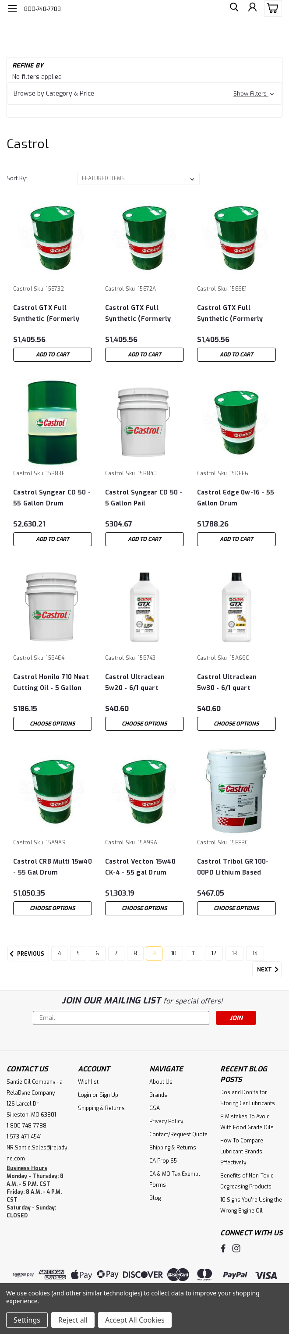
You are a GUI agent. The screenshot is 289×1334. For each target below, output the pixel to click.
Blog (155, 1198)
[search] (232, 9)
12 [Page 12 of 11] (213, 953)
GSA (154, 1108)
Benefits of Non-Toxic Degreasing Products (246, 1181)
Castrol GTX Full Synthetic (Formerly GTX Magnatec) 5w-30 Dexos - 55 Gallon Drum (235, 314)
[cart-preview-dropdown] (271, 8)
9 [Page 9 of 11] (154, 953)
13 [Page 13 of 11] (234, 953)
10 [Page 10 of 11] (173, 953)
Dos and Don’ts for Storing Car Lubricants (247, 1098)
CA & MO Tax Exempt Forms (174, 1179)
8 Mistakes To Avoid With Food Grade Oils (247, 1122)
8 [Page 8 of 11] (135, 953)
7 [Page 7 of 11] (116, 953)
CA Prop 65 (163, 1160)
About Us (161, 1081)
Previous (25, 954)
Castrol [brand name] (22, 288)
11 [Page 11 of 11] (194, 953)
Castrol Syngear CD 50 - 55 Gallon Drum (52, 498)
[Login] (251, 9)
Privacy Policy (166, 1121)
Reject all (73, 1320)
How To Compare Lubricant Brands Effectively (241, 1151)
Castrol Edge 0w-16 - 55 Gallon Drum (236, 498)
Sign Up (108, 1095)
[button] (144, 93)
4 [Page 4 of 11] (59, 953)
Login (84, 1095)
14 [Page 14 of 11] (255, 953)
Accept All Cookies (135, 1320)
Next (269, 969)
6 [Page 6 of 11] (97, 953)
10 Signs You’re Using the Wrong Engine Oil (251, 1205)
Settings (27, 1320)
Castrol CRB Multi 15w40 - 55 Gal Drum (52, 867)
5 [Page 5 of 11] (78, 953)
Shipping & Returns (101, 1108)
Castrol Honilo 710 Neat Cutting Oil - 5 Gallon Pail (51, 683)
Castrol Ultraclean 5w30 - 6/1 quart (227, 682)
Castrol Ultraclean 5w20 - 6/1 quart (135, 682)
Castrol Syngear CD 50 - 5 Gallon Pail (144, 498)
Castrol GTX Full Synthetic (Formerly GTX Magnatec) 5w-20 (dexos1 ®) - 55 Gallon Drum (49, 314)
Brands (158, 1095)
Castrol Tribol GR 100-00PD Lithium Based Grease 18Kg (233, 867)
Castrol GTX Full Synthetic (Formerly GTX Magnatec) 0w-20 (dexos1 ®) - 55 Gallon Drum (141, 314)
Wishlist (88, 1081)
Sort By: (17, 178)
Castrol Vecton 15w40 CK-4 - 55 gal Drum (140, 867)
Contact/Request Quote (178, 1134)
